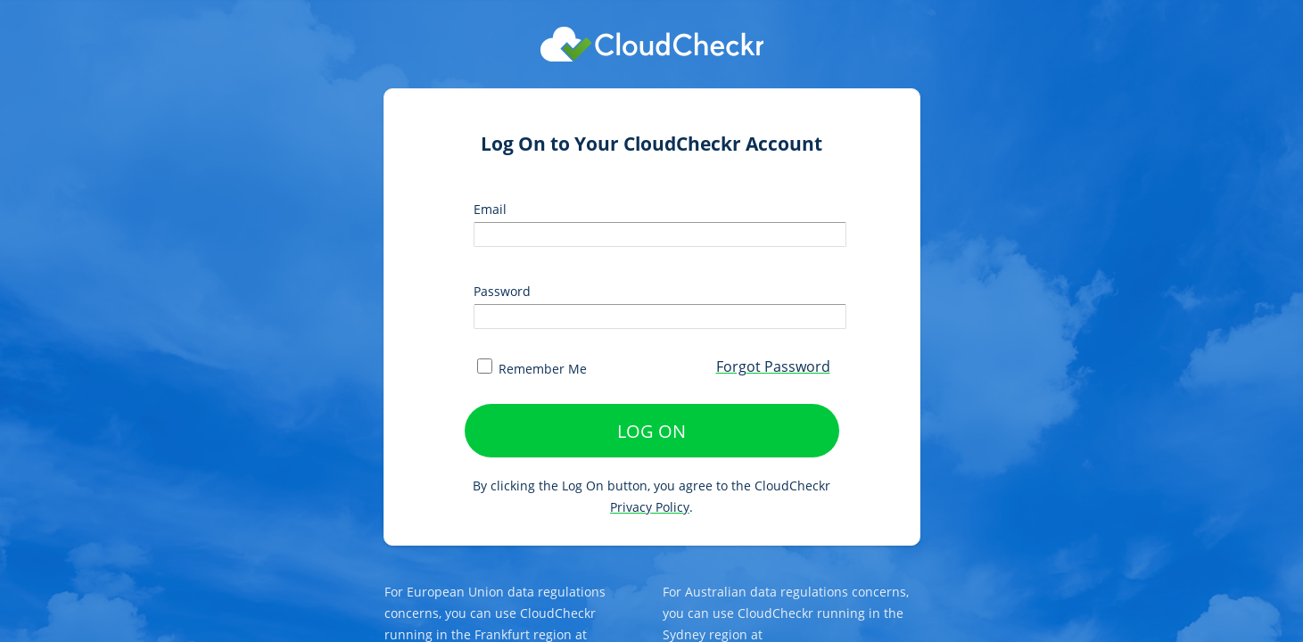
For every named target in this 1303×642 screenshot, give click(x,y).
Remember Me (532, 368)
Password (502, 291)
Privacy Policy (649, 506)
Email (490, 209)
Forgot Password (773, 366)
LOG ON (651, 431)
